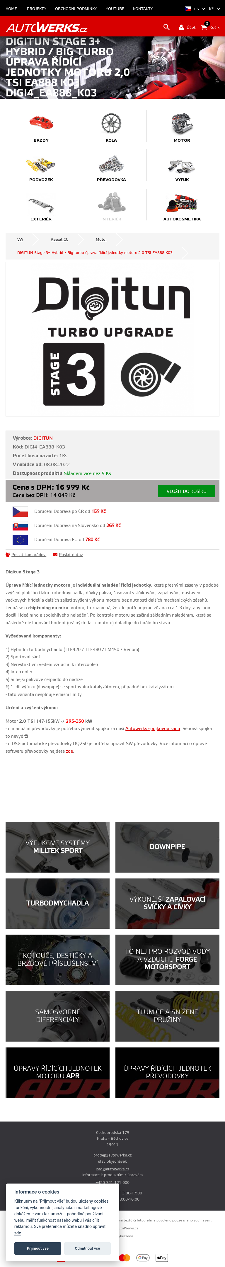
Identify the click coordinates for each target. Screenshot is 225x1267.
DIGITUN (43, 438)
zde (17, 1233)
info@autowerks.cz (112, 1169)
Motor (101, 239)
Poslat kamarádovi (26, 555)
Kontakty (143, 9)
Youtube (115, 9)
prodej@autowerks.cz (112, 1155)
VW (20, 239)
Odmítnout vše (87, 1248)
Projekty (36, 9)
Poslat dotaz (68, 555)
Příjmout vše (38, 1248)
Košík (210, 27)
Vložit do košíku (187, 491)
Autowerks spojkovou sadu (152, 729)
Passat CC (59, 239)
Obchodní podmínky (76, 9)
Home (11, 9)
